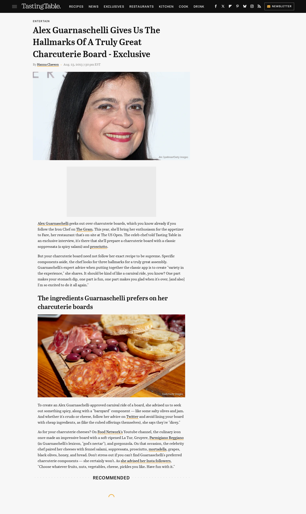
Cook (183, 6)
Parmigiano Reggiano (166, 437)
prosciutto (98, 246)
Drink (199, 6)
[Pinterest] (237, 7)
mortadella (157, 448)
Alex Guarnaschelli (53, 223)
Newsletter (279, 6)
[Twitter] (223, 7)
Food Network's (110, 431)
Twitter (132, 416)
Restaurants (141, 6)
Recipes (76, 6)
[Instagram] (252, 7)
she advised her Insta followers (146, 460)
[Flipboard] (230, 7)
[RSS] (259, 7)
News (94, 6)
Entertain (41, 21)
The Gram (84, 229)
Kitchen (166, 6)
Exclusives (114, 6)
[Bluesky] (245, 7)
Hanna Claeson (48, 64)
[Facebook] (216, 7)
